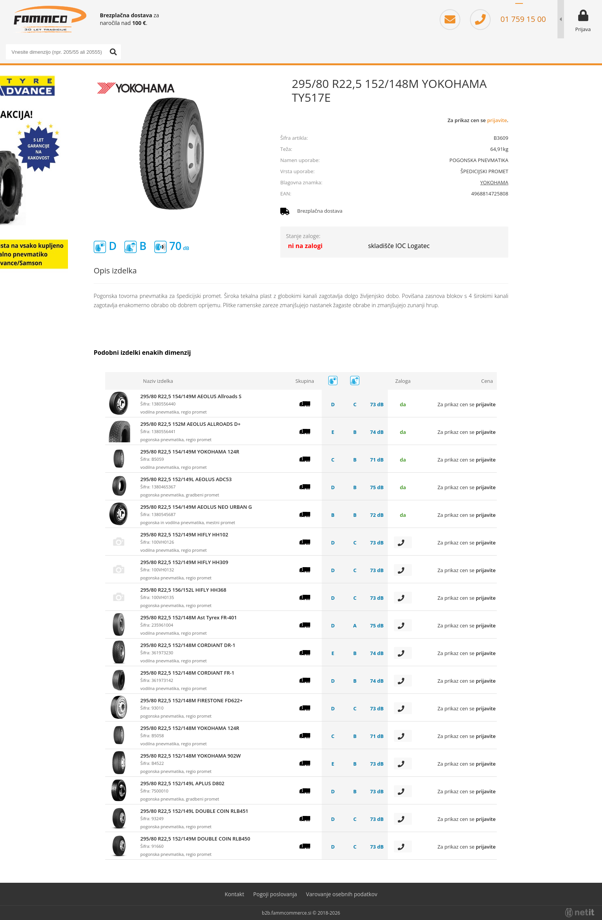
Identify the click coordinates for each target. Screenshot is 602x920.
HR (530, 7)
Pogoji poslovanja (275, 894)
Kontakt (234, 894)
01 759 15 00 (508, 19)
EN (542, 7)
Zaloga (402, 380)
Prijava (583, 29)
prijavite (497, 120)
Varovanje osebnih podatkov (341, 894)
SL (519, 7)
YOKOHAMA (494, 182)
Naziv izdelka (158, 380)
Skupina (305, 380)
